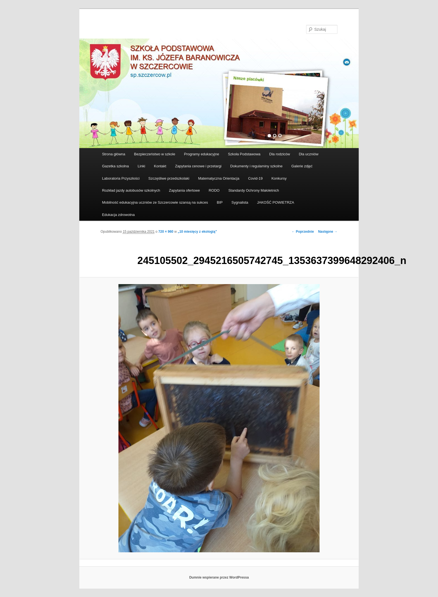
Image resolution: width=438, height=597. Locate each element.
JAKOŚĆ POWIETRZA (275, 202)
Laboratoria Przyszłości (120, 178)
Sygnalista (240, 202)
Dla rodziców (279, 154)
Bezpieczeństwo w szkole (154, 154)
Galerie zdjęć (302, 166)
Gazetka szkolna (115, 166)
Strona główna (113, 154)
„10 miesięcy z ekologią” (197, 232)
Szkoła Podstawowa (244, 154)
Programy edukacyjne (201, 154)
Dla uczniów (308, 154)
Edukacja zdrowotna (118, 215)
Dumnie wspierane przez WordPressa (219, 577)
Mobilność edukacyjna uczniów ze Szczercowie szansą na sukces (155, 202)
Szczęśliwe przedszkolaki (168, 178)
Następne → (327, 232)
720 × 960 (165, 232)
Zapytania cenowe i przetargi (198, 166)
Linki (141, 166)
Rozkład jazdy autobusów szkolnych (131, 190)
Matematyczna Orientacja (218, 178)
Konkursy (279, 178)
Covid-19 (255, 178)
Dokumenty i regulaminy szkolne (256, 166)
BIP (220, 202)
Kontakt (160, 166)
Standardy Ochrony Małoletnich (253, 190)
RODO (214, 190)
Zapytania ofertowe (184, 190)
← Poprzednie (303, 232)
